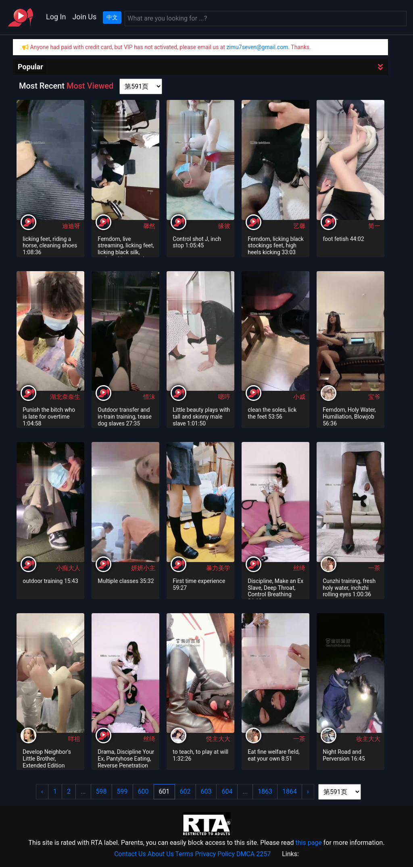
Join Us (84, 16)
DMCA (245, 854)
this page (308, 842)
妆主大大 (368, 739)
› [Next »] (308, 791)
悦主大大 (218, 739)
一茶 (374, 568)
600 (143, 791)
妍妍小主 (143, 568)
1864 (289, 791)
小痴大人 (68, 568)
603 (206, 791)
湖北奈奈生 (65, 396)
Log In (56, 16)
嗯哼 (224, 396)
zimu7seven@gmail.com (257, 47)
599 (122, 791)
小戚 (299, 396)
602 (185, 791)
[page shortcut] (140, 86)
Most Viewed (90, 86)
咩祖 (74, 739)
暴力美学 (218, 568)
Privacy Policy (215, 854)
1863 (265, 791)
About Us (161, 854)
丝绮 (299, 568)
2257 (263, 854)
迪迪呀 (71, 226)
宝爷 (374, 396)
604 (226, 791)
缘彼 (224, 226)
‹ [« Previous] (42, 791)
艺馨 (299, 226)
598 (101, 791)
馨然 (149, 226)
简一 (374, 226)
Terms (184, 854)
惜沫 (149, 396)
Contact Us (130, 854)
